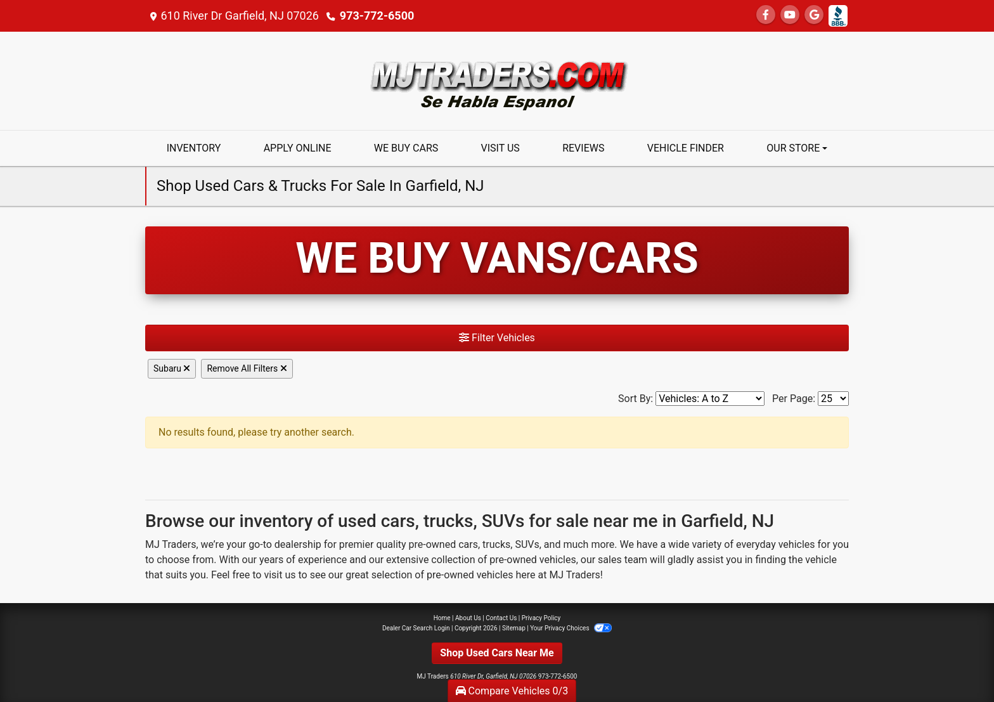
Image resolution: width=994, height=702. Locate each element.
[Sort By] (710, 398)
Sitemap (514, 628)
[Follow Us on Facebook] (765, 15)
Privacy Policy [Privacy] (541, 617)
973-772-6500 (377, 15)
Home (442, 617)
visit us (279, 575)
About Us (468, 617)
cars (468, 544)
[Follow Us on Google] (813, 15)
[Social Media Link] (838, 16)
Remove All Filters (247, 368)
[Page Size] (833, 398)
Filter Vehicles (497, 338)
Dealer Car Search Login (416, 628)
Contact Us (501, 617)
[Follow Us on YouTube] (789, 15)
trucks (496, 544)
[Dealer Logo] (497, 80)
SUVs (527, 544)
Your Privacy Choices (571, 628)
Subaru (171, 368)
